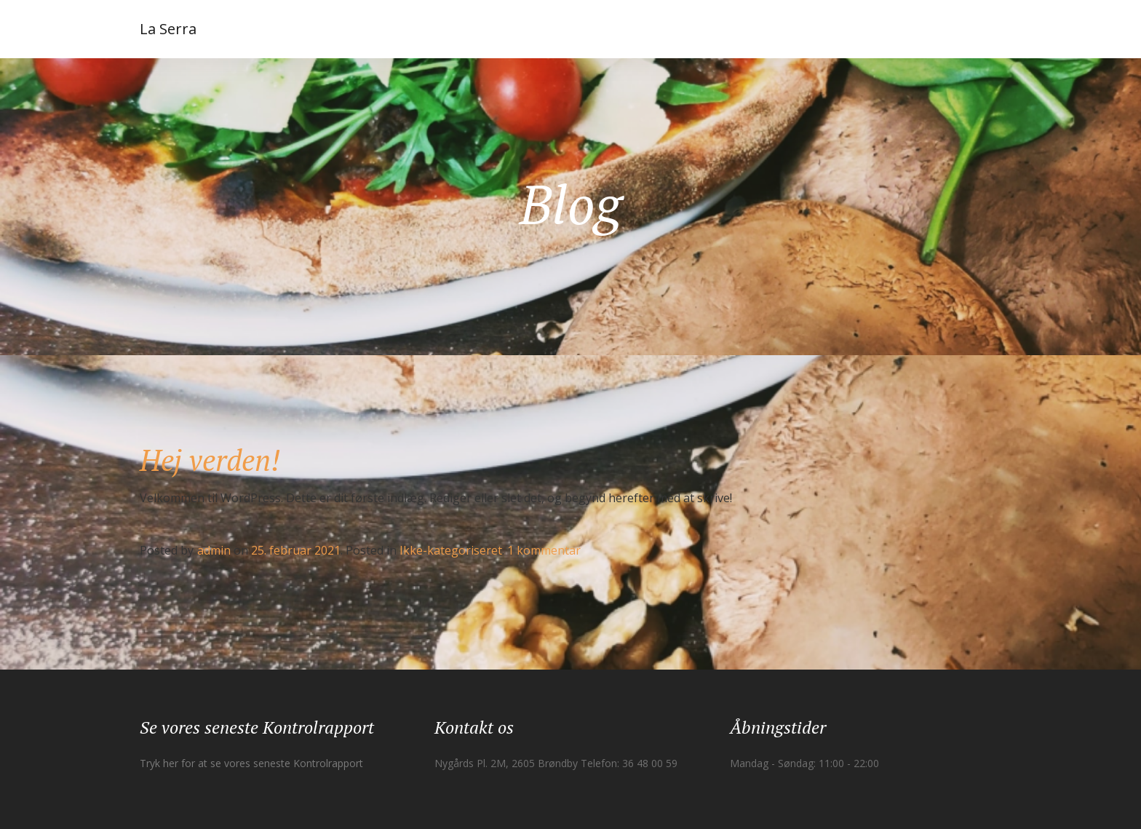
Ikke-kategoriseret (450, 550)
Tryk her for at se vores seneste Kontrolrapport (251, 763)
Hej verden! (210, 459)
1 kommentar (544, 550)
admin (214, 550)
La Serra (168, 29)
